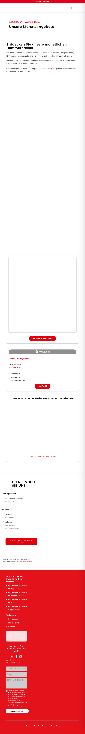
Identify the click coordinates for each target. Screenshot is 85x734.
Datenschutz (13, 623)
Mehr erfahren (27, 561)
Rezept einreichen (42, 338)
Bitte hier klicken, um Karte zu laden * (21, 541)
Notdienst (42, 351)
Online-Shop (47, 69)
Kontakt (42, 386)
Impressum (13, 619)
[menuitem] (71, 8)
